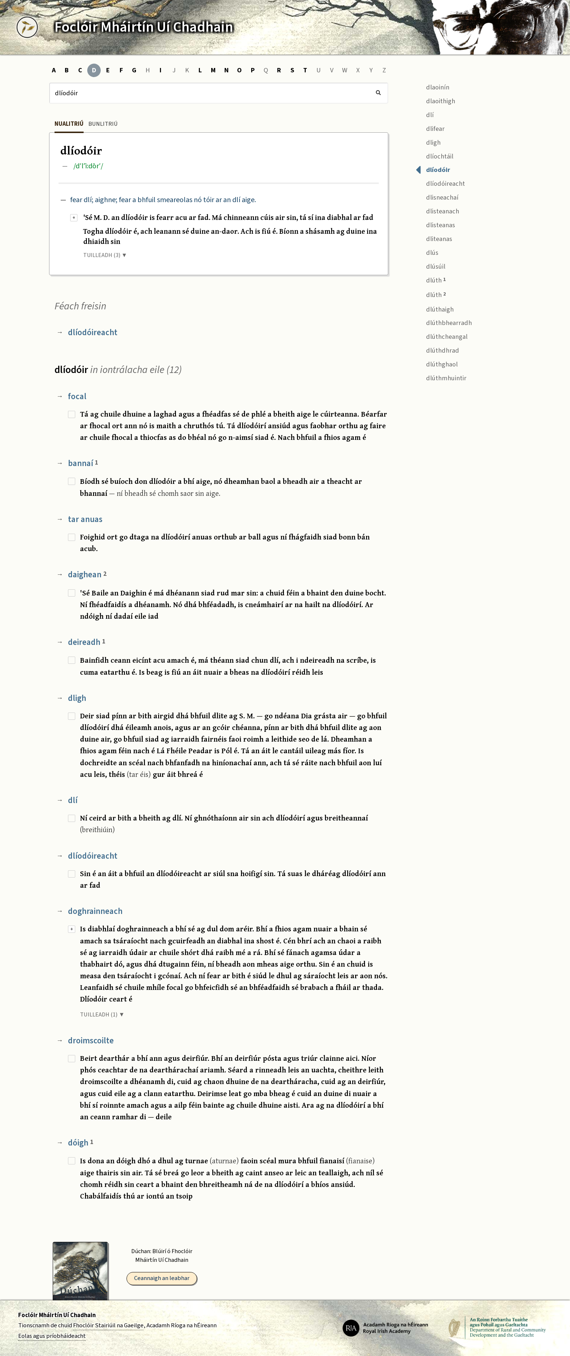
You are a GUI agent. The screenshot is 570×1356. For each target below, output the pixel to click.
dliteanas (434, 238)
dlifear (430, 127)
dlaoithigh (435, 100)
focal (77, 396)
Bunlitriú (103, 124)
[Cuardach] (218, 93)
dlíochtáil (434, 155)
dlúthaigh (435, 308)
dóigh (80, 1143)
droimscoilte (91, 1041)
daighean (87, 575)
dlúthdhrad (437, 350)
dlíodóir (433, 169)
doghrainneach (95, 911)
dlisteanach (437, 210)
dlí (72, 800)
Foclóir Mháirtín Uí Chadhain (57, 1315)
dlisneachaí (437, 196)
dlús (427, 251)
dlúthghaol (437, 363)
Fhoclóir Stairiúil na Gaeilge (108, 1325)
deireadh (86, 642)
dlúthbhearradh (444, 322)
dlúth (431, 280)
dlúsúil (430, 265)
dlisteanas (435, 224)
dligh (77, 698)
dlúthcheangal (441, 336)
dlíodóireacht (92, 332)
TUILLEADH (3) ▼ (105, 255)
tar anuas (85, 519)
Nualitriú (69, 124)
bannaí (83, 463)
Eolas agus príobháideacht (52, 1336)
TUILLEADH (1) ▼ (102, 1014)
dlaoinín (432, 86)
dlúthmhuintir (441, 377)
